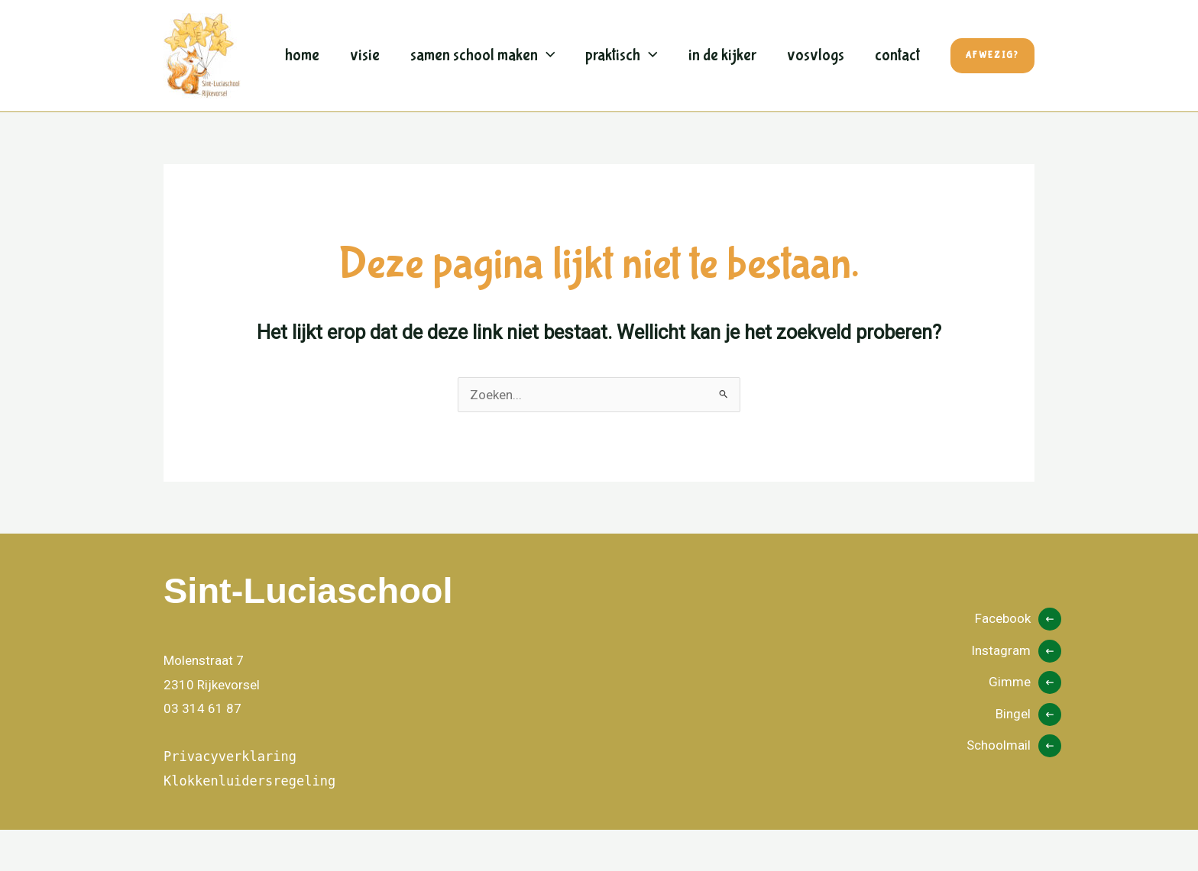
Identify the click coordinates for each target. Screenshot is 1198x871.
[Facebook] (1018, 660)
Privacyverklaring (230, 797)
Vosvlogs (823, 37)
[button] (550, 38)
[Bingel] (1028, 756)
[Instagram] (1016, 692)
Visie (366, 37)
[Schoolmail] (1013, 787)
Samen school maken (486, 38)
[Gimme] (1025, 723)
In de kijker (729, 37)
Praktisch (627, 38)
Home (302, 37)
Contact (307, 114)
